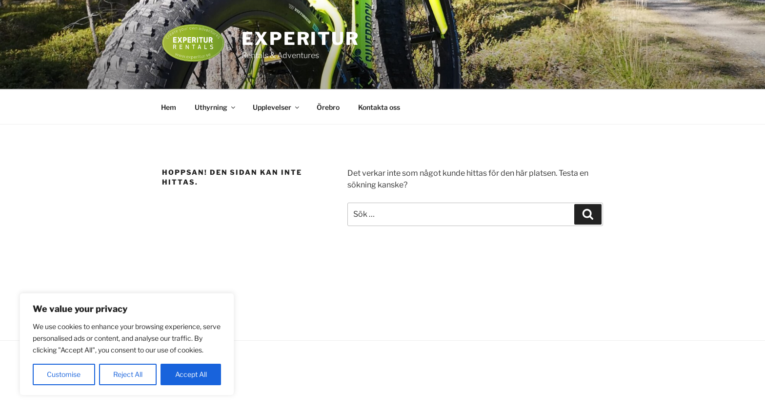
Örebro (328, 107)
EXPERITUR (301, 38)
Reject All (127, 374)
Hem (168, 107)
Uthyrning (216, 107)
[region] (127, 344)
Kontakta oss (379, 107)
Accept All (191, 374)
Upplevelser (277, 107)
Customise (64, 374)
